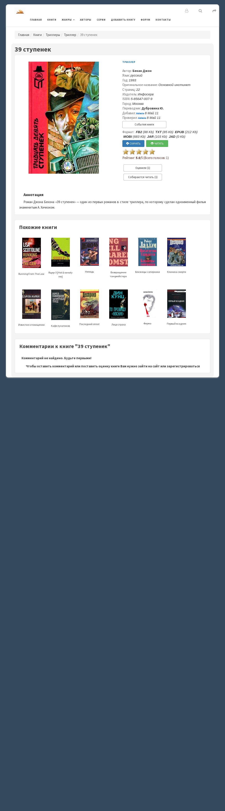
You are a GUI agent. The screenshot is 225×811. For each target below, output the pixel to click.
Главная (36, 19)
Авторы (85, 19)
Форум (145, 19)
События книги (144, 124)
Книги (51, 19)
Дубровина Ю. (153, 108)
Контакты (163, 19)
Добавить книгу (123, 19)
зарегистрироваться (183, 366)
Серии (101, 19)
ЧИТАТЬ (157, 143)
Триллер (70, 35)
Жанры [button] (67, 19)
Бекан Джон (142, 71)
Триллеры (53, 35)
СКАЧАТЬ (133, 143)
